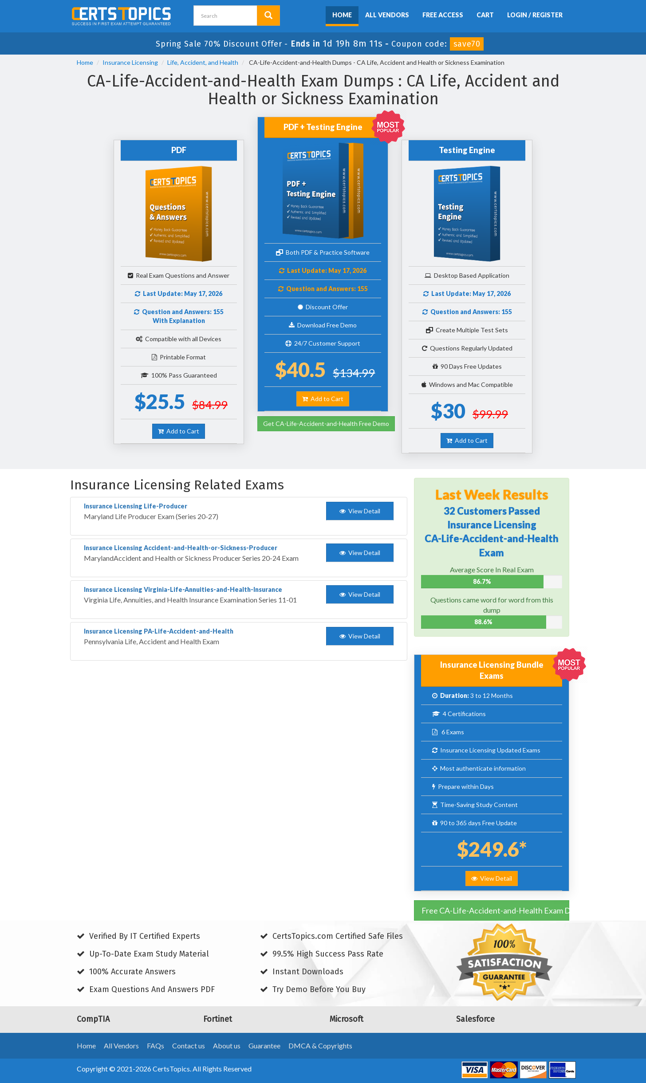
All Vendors (387, 15)
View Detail (491, 878)
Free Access (442, 15)
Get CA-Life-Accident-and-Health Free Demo (326, 423)
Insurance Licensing (130, 62)
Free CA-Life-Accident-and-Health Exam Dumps (495, 910)
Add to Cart (178, 431)
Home (342, 15)
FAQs (155, 1045)
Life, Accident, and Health (202, 62)
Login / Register (535, 15)
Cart (485, 15)
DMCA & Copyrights (320, 1045)
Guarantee (264, 1045)
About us (226, 1045)
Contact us (188, 1045)
